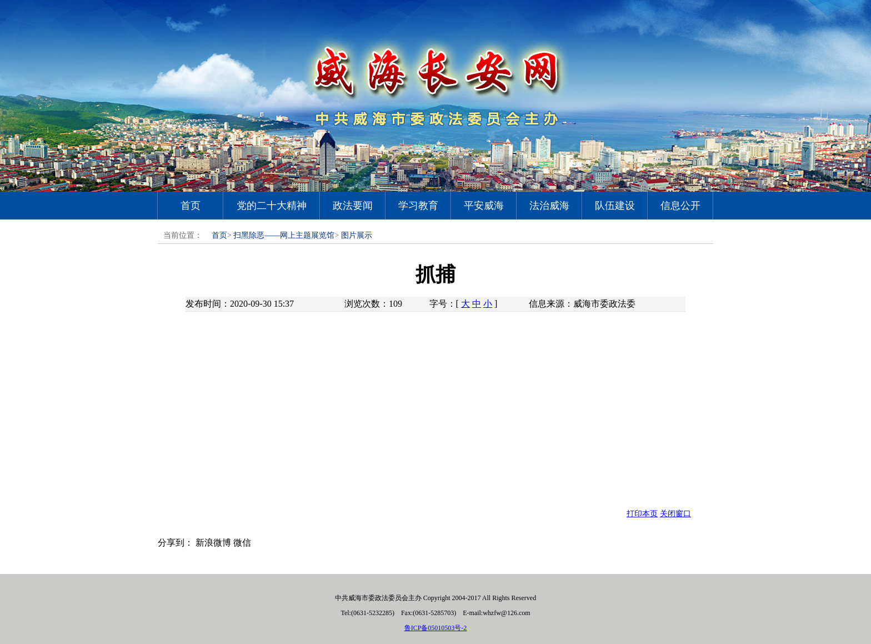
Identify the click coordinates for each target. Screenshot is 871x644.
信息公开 (680, 205)
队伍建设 (615, 205)
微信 (242, 542)
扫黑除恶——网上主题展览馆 (283, 235)
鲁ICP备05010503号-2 (435, 628)
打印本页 (642, 514)
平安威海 (484, 205)
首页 (191, 205)
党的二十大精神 (272, 205)
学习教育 (418, 205)
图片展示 (356, 235)
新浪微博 (213, 542)
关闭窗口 (675, 514)
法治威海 (549, 205)
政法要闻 (353, 205)
